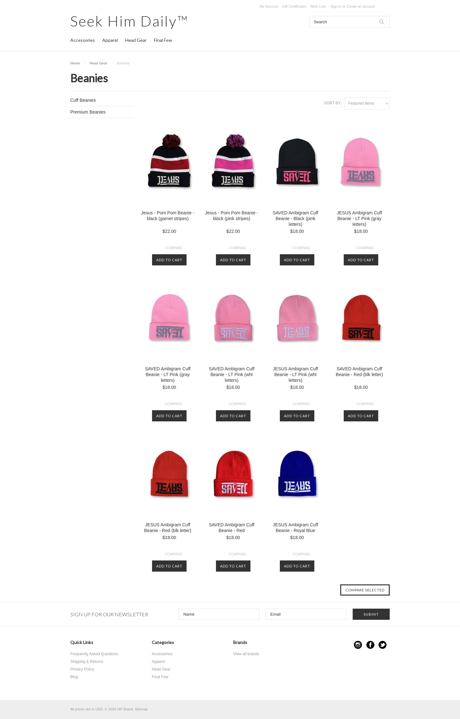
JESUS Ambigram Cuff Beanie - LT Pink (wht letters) (295, 374)
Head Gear (136, 40)
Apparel (110, 40)
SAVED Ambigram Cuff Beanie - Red (232, 527)
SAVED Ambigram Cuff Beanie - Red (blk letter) (359, 371)
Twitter (383, 645)
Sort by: (332, 103)
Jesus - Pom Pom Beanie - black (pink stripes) (231, 215)
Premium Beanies (88, 112)
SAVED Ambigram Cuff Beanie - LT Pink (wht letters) (232, 374)
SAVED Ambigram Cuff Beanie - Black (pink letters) (295, 218)
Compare (173, 248)
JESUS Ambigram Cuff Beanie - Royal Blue (295, 527)
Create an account (360, 6)
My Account (269, 6)
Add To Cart (169, 260)
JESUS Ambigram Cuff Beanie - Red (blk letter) (167, 527)
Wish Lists (318, 6)
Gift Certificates (294, 6)
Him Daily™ (129, 21)
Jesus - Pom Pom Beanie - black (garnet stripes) (168, 215)
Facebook (370, 645)
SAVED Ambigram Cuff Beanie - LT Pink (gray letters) (168, 374)
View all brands (246, 654)
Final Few (163, 40)
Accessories (82, 40)
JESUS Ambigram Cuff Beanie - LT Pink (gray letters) (359, 218)
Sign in (335, 6)
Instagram (358, 645)
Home (75, 63)
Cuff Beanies (83, 100)
